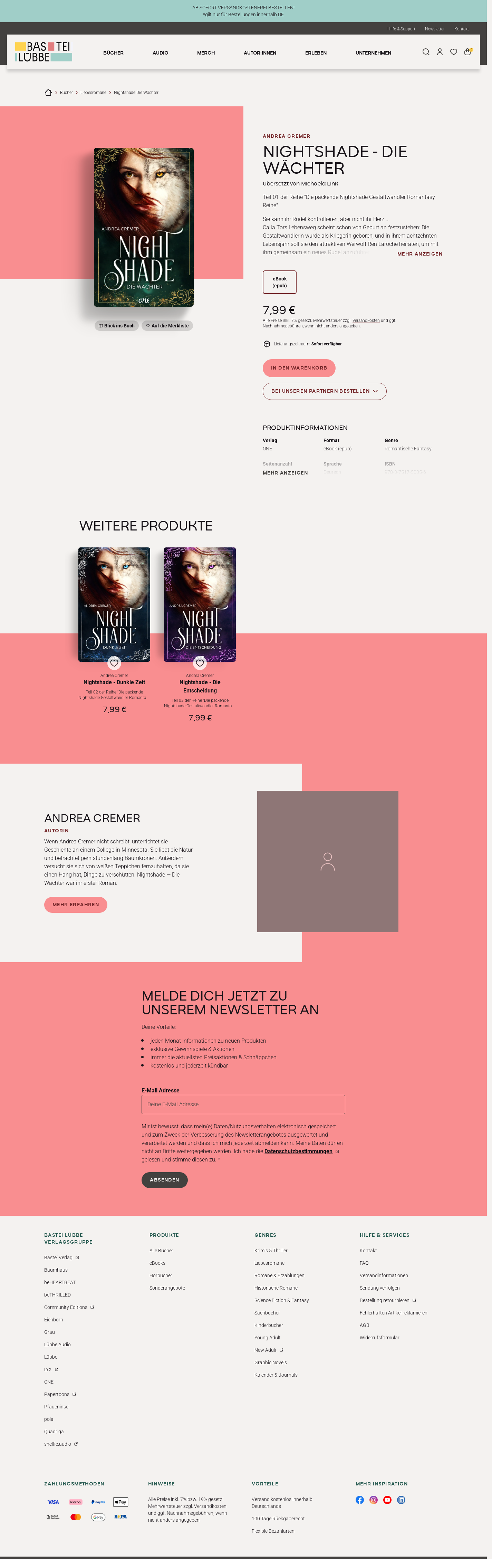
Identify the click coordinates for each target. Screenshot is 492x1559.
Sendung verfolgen (380, 1288)
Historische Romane (276, 1288)
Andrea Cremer (286, 136)
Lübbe (50, 1357)
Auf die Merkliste (169, 327)
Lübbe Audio (57, 1344)
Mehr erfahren (75, 904)
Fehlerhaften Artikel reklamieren (393, 1313)
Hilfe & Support (401, 29)
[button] (114, 634)
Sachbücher (267, 1313)
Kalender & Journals (276, 1375)
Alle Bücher (161, 1250)
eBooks (157, 1263)
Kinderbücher (268, 1325)
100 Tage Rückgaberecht (278, 1518)
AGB (364, 1325)
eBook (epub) (279, 282)
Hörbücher (160, 1275)
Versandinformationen (384, 1275)
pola (49, 1419)
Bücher (66, 92)
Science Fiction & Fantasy (281, 1300)
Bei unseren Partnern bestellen (324, 391)
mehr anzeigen (420, 254)
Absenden (164, 1180)
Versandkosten (366, 320)
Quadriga (54, 1431)
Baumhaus (56, 1270)
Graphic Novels (270, 1362)
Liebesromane (93, 92)
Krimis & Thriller (271, 1250)
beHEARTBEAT (60, 1282)
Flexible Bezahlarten (273, 1531)
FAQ (364, 1263)
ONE (49, 1382)
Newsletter (435, 29)
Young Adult (267, 1337)
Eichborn (53, 1319)
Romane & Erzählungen (279, 1275)
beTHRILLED (57, 1295)
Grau (49, 1332)
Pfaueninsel (56, 1406)
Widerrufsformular (379, 1337)
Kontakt (461, 29)
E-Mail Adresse (161, 1090)
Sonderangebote (167, 1288)
